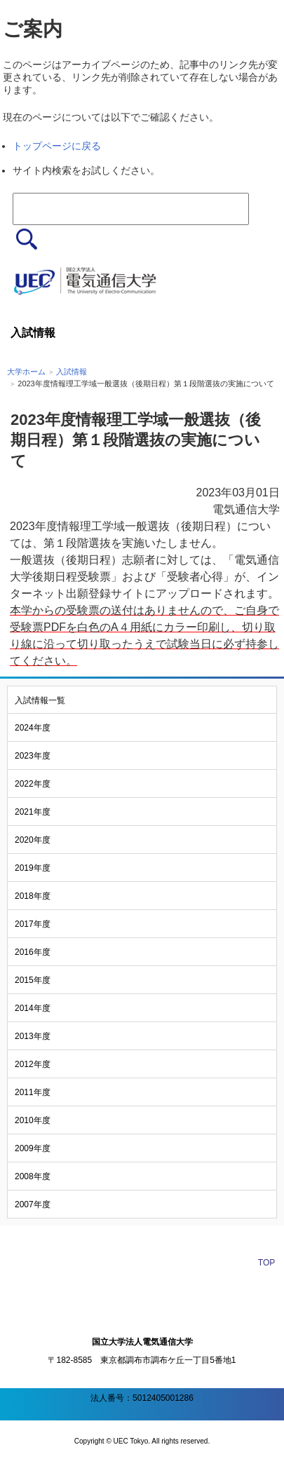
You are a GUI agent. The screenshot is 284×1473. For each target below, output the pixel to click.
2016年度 (32, 952)
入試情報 (71, 371)
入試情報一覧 (40, 700)
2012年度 (32, 1064)
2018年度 (32, 896)
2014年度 (32, 1008)
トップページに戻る (57, 145)
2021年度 (32, 812)
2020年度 (32, 840)
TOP (266, 1263)
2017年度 (32, 924)
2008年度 (32, 1176)
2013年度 (32, 1036)
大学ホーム (26, 371)
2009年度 (32, 1148)
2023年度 (32, 756)
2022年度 (32, 784)
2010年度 (32, 1120)
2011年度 (32, 1092)
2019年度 (32, 868)
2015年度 (32, 980)
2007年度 (32, 1204)
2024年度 (32, 728)
